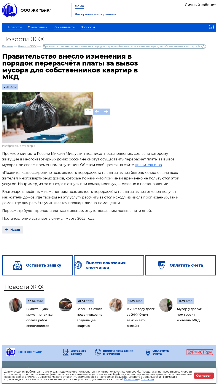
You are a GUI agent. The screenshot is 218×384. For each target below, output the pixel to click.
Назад (15, 230)
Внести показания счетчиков (118, 352)
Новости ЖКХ (27, 46)
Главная (7, 46)
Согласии (147, 379)
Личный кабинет (200, 5)
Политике (131, 379)
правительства (148, 165)
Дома (79, 6)
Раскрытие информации (95, 14)
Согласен (204, 376)
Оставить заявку (78, 352)
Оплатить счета (161, 352)
